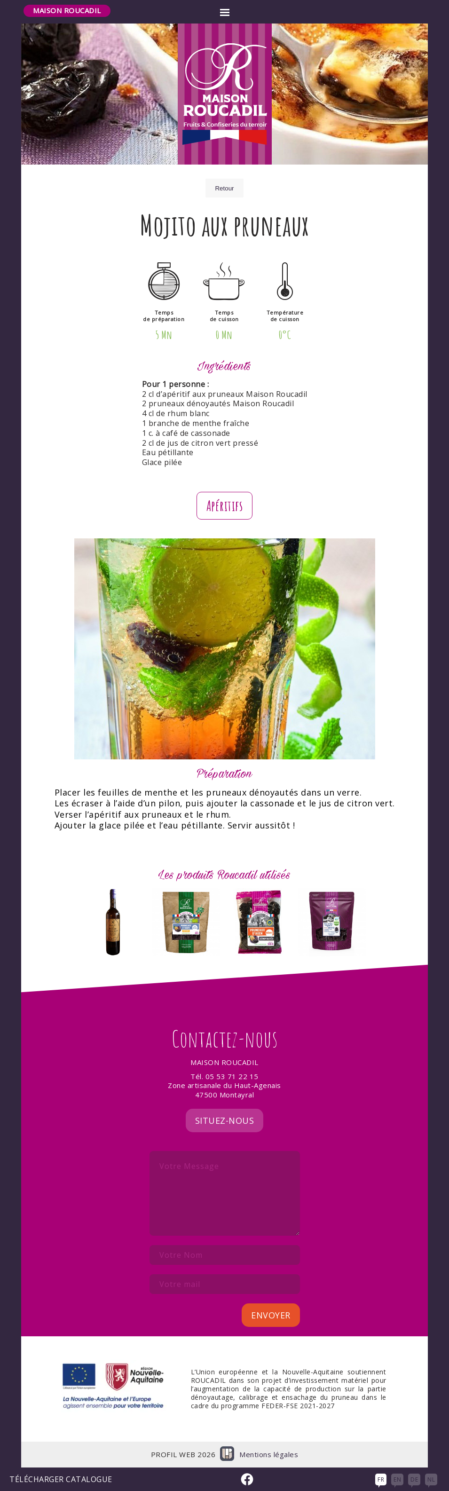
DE (414, 1479)
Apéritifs (224, 505)
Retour (224, 188)
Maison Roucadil (67, 10)
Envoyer (271, 1315)
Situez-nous (224, 1120)
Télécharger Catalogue (60, 1479)
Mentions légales (268, 1454)
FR (381, 1479)
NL (431, 1479)
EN (397, 1479)
